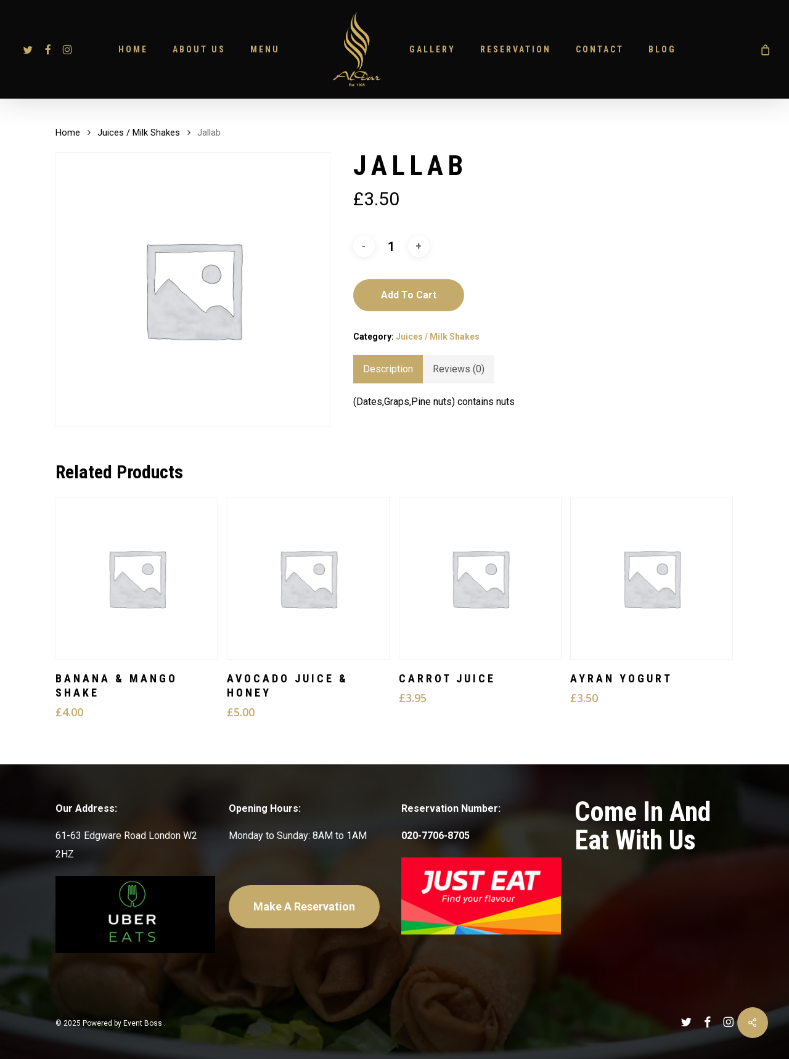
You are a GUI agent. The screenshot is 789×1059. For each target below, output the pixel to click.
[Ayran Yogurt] (651, 578)
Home (67, 132)
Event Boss (143, 1023)
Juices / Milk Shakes (138, 132)
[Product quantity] (391, 246)
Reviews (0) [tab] (458, 369)
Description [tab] (388, 369)
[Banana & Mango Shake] (136, 578)
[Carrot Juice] (480, 578)
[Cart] (764, 49)
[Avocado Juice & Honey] (308, 578)
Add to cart (408, 295)
